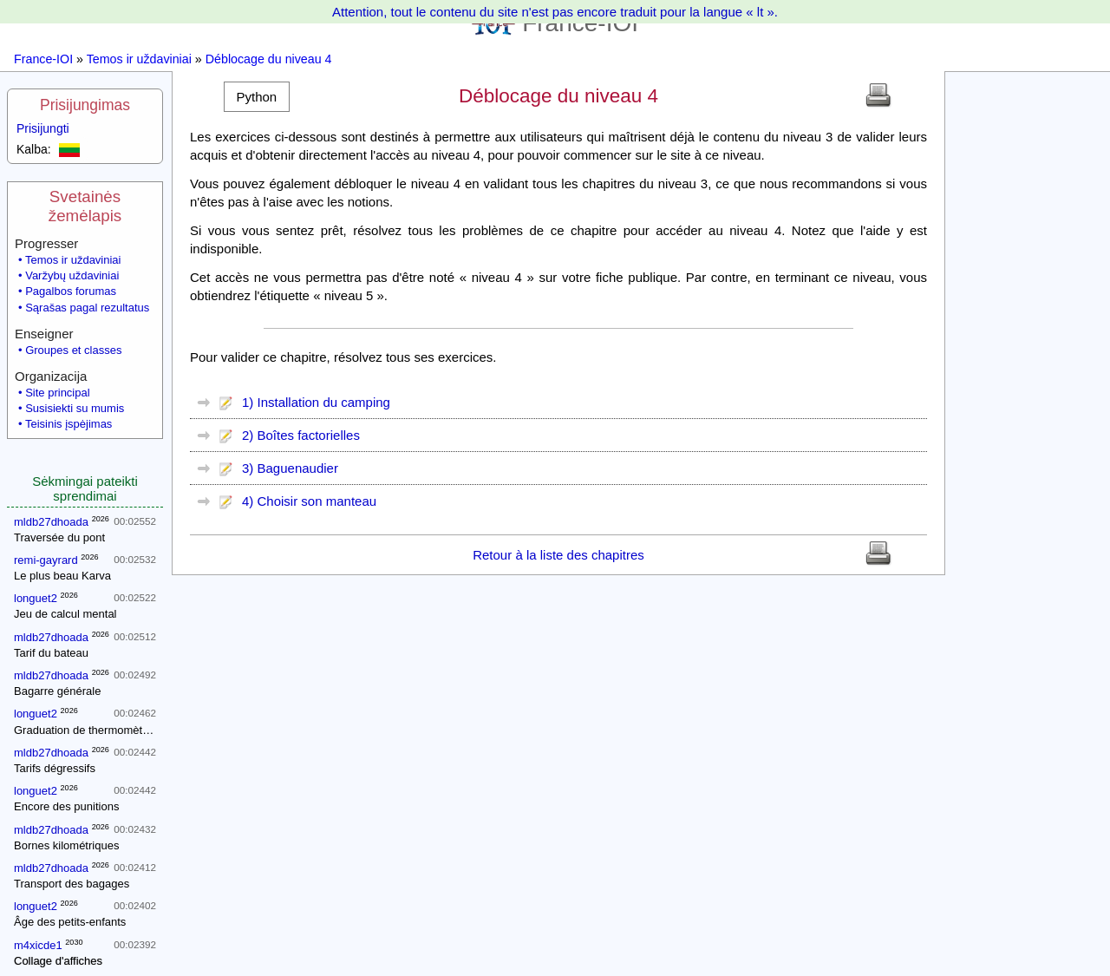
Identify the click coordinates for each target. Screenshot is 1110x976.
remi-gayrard (46, 560)
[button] (257, 97)
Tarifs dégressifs (54, 768)
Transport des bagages (71, 883)
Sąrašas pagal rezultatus (87, 307)
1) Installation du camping (316, 402)
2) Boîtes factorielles (301, 435)
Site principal (57, 392)
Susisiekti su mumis (74, 408)
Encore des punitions (66, 806)
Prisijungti (42, 128)
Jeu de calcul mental (65, 613)
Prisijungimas (85, 105)
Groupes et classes (73, 350)
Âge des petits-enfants (70, 921)
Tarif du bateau (51, 652)
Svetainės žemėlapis (85, 206)
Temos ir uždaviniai (139, 59)
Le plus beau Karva (62, 575)
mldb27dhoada (51, 521)
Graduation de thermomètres (86, 730)
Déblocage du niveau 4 (269, 59)
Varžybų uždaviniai (72, 275)
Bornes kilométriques (66, 845)
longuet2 (35, 598)
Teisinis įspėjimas (68, 423)
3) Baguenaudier (290, 468)
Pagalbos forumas (70, 291)
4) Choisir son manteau (309, 501)
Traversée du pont (59, 537)
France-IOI (43, 59)
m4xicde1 (38, 945)
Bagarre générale (57, 691)
